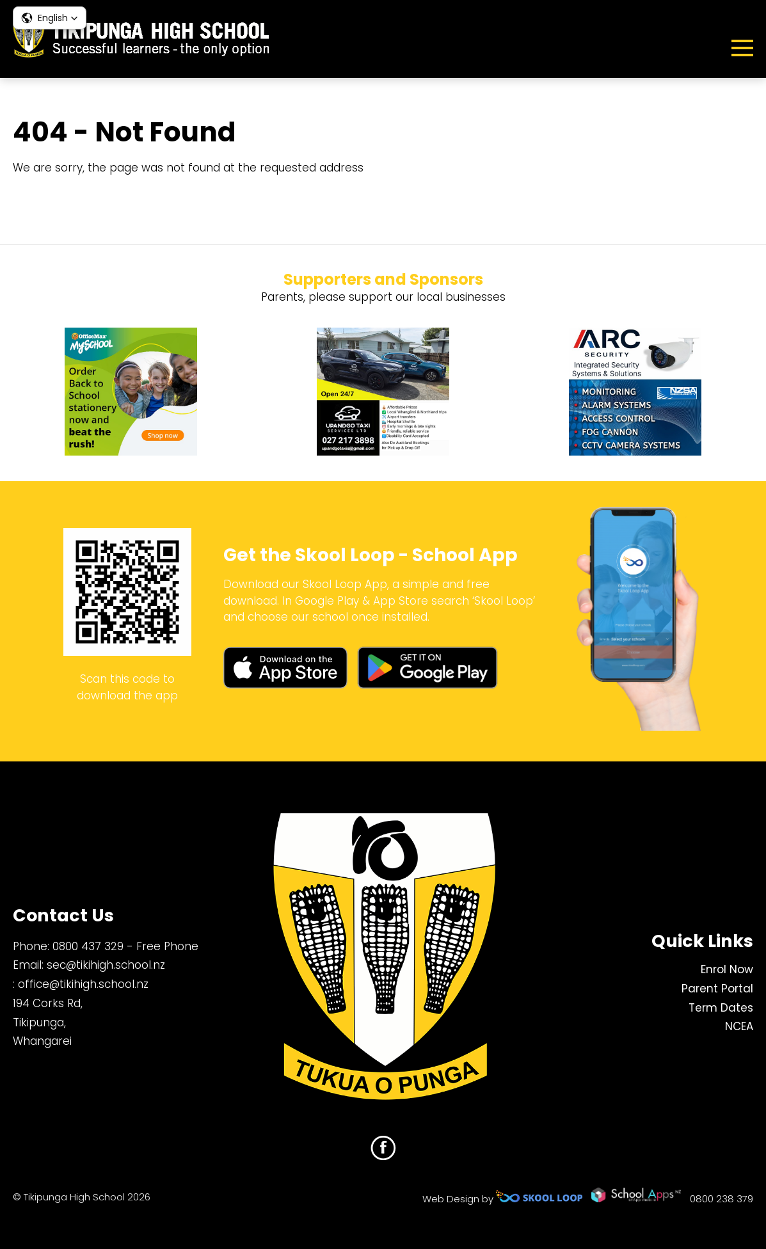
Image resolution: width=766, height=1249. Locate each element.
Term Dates (721, 1007)
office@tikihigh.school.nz (83, 984)
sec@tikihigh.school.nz (106, 965)
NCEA (739, 1026)
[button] (49, 18)
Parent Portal (717, 988)
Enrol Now (727, 969)
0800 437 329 (88, 946)
